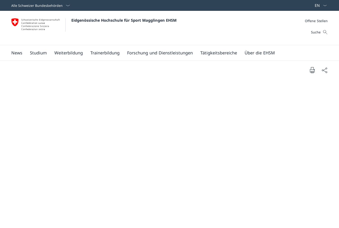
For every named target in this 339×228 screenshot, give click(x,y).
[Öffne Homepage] (94, 27)
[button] (17, 52)
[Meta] (316, 20)
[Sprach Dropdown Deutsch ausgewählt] (319, 5)
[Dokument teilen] (324, 70)
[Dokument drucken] (312, 70)
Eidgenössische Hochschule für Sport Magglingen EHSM (124, 20)
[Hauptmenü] (166, 52)
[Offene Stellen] (316, 20)
